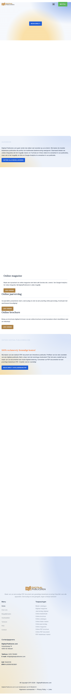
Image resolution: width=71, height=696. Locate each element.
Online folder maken (42, 621)
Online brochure (41, 616)
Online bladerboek (41, 614)
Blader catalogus (41, 606)
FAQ (3, 626)
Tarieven (4, 622)
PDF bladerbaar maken (43, 634)
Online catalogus (41, 619)
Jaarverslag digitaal (42, 611)
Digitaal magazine (41, 608)
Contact (4, 630)
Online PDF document (43, 632)
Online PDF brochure (42, 629)
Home (3, 606)
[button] (53, 4)
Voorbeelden (6, 618)
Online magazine (41, 627)
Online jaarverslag (41, 624)
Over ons (4, 610)
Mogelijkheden (6, 614)
